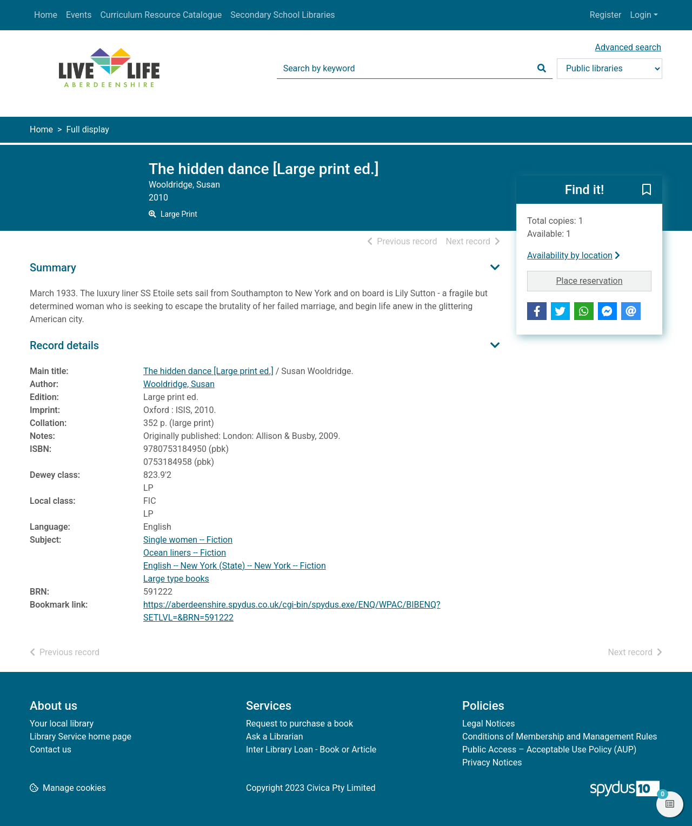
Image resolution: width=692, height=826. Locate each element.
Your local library (62, 723)
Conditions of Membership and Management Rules (559, 736)
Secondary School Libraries (282, 15)
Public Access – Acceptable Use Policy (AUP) (549, 749)
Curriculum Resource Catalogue (161, 15)
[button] (646, 190)
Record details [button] (64, 345)
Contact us (50, 749)
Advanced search (628, 47)
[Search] (542, 68)
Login (640, 15)
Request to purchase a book (299, 723)
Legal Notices (488, 723)
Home (45, 15)
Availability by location (573, 255)
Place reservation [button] (604, 280)
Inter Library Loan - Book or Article (311, 749)
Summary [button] (53, 267)
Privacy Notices (492, 762)
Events (78, 15)
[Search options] (609, 68)
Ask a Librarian (274, 736)
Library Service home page (80, 736)
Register (606, 15)
